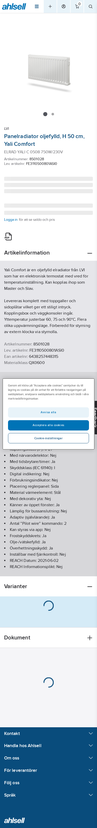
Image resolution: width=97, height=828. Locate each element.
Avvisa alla (48, 412)
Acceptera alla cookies (48, 425)
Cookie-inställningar (48, 438)
